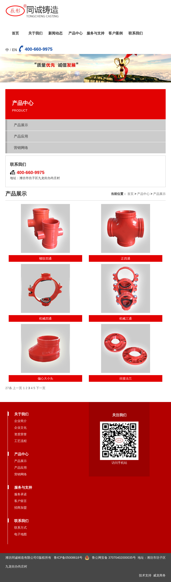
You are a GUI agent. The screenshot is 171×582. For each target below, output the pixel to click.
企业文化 (20, 427)
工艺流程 (20, 441)
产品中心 (75, 33)
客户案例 (115, 33)
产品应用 (21, 136)
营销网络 (21, 148)
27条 (8, 388)
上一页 (17, 388)
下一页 (40, 388)
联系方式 (20, 527)
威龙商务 (159, 575)
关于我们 (35, 33)
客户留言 (20, 501)
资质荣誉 (20, 434)
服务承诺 (20, 494)
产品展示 (21, 125)
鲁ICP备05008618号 (68, 557)
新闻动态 (55, 33)
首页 (15, 33)
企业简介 (20, 421)
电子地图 (20, 534)
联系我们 (135, 33)
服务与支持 (95, 33)
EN (14, 50)
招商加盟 (20, 507)
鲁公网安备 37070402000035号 (110, 557)
